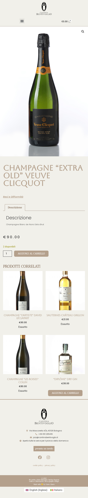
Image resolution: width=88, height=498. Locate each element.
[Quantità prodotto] (7, 254)
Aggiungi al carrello (31, 253)
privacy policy (50, 465)
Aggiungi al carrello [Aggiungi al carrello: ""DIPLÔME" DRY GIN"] (65, 393)
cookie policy (38, 465)
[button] (21, 20)
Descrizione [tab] (15, 207)
